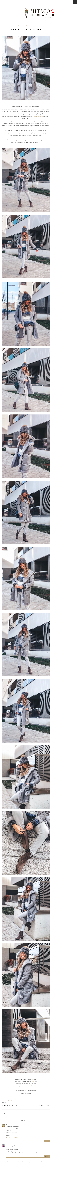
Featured (21, 26)
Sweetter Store (28, 1085)
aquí (33, 1079)
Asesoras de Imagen (10, 1144)
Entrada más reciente (10, 1104)
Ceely (7, 1123)
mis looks (30, 26)
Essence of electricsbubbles (12, 1136)
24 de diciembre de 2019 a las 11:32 (12, 1145)
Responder (47, 1139)
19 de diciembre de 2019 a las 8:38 (12, 1125)
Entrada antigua (43, 1104)
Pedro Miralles (8, 133)
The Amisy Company (38, 116)
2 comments (4, 1101)
